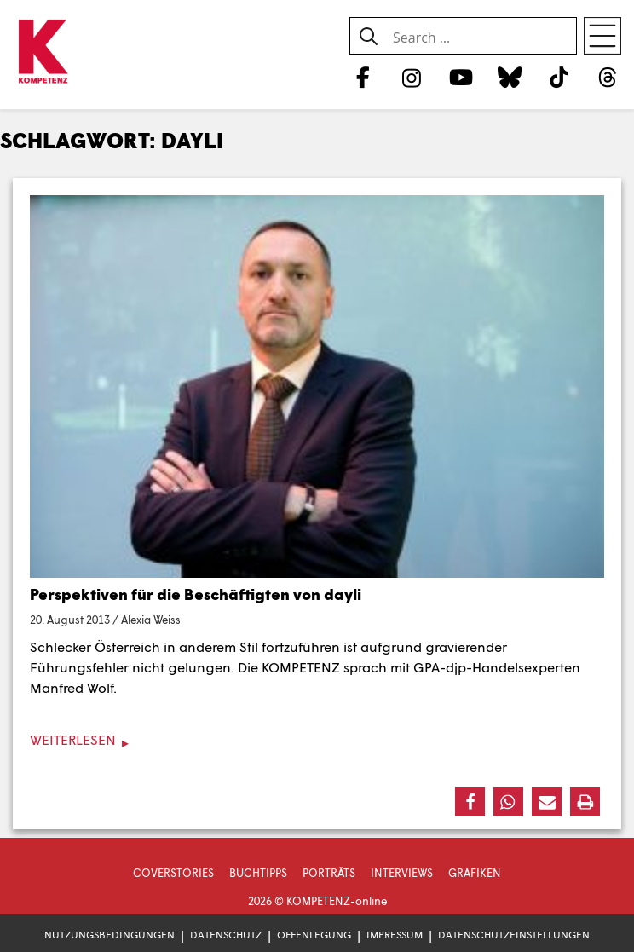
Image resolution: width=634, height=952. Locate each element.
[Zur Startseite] (42, 52)
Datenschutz (226, 934)
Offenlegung (314, 934)
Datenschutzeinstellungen (514, 934)
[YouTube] (460, 76)
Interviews (402, 873)
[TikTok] (558, 76)
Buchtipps (258, 873)
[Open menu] (602, 36)
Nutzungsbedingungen (109, 934)
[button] (470, 801)
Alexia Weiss (151, 619)
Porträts (329, 873)
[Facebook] (362, 76)
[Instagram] (412, 76)
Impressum (394, 934)
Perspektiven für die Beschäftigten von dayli (195, 594)
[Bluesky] (510, 76)
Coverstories (173, 873)
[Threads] (608, 76)
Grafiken (474, 873)
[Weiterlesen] (317, 740)
